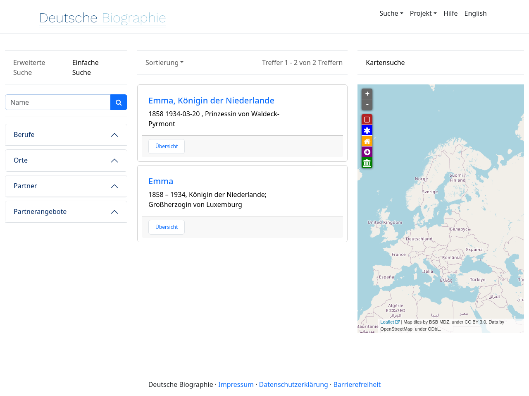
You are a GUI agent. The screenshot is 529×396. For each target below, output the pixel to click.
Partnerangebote (40, 211)
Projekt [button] (421, 13)
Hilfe (450, 13)
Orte (21, 160)
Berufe (24, 134)
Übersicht (166, 146)
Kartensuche (385, 62)
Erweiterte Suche (29, 67)
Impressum (236, 384)
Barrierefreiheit (357, 384)
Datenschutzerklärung (293, 384)
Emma (160, 181)
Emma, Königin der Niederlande (211, 100)
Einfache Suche (85, 67)
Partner (25, 185)
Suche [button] (388, 13)
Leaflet (387, 321)
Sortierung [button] (162, 62)
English (476, 13)
